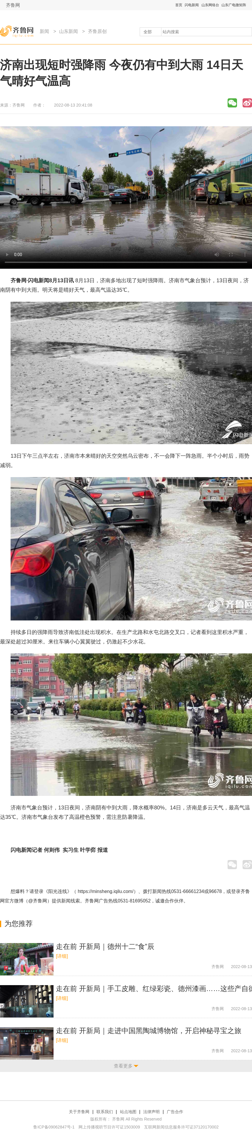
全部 (147, 31)
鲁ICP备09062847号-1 (53, 1127)
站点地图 (128, 1111)
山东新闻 (68, 31)
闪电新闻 (192, 5)
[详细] (62, 956)
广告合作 (175, 1111)
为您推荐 (18, 923)
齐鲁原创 (97, 31)
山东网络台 (210, 5)
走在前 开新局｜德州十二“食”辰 (105, 946)
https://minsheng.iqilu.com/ (105, 891)
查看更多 (123, 1065)
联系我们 (104, 1111)
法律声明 (151, 1111)
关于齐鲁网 (79, 1111)
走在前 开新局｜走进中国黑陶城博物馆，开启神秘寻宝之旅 (148, 1031)
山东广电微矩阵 (233, 5)
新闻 (44, 31)
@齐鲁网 (37, 900)
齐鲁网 (13, 5)
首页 (178, 5)
